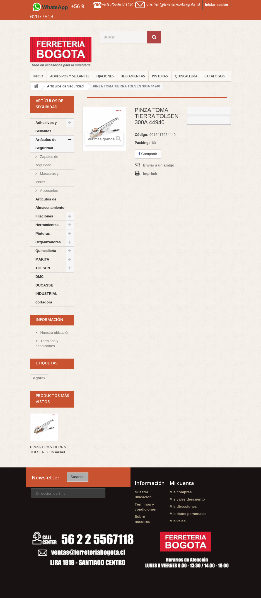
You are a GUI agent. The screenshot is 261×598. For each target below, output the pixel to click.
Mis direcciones (183, 506)
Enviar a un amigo (158, 165)
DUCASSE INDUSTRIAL (46, 289)
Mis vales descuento (187, 499)
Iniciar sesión (216, 5)
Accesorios (48, 190)
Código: (141, 135)
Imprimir (150, 173)
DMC (39, 277)
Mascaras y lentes (47, 177)
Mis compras (181, 492)
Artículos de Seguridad (45, 144)
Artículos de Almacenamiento (49, 203)
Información (49, 319)
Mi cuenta (182, 483)
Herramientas (133, 76)
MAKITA (42, 259)
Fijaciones (105, 76)
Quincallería (186, 76)
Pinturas (160, 76)
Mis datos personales (188, 514)
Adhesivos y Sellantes (70, 76)
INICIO (38, 76)
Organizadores (48, 242)
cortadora (43, 302)
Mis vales (178, 521)
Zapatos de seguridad (46, 161)
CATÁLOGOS (214, 76)
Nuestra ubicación (54, 332)
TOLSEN (42, 268)
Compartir (147, 154)
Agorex (39, 378)
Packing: (142, 143)
